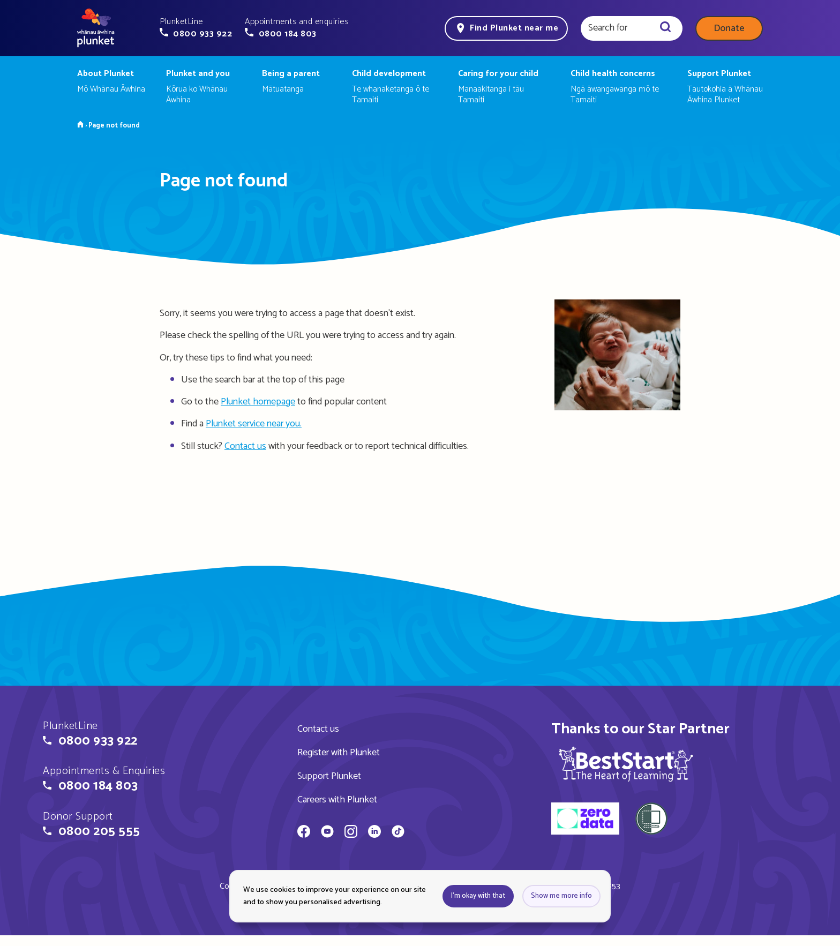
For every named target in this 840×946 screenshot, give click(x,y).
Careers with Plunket (337, 800)
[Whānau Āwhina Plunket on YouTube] (327, 833)
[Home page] (96, 28)
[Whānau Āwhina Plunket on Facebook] (303, 833)
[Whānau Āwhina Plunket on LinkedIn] (374, 833)
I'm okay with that (478, 896)
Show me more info (561, 896)
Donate (729, 28)
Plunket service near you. (254, 424)
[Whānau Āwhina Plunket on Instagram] (350, 833)
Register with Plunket (338, 753)
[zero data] (585, 820)
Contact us (245, 446)
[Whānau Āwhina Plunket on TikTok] (398, 833)
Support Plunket (329, 776)
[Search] (665, 28)
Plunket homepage (258, 402)
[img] (626, 764)
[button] (196, 28)
